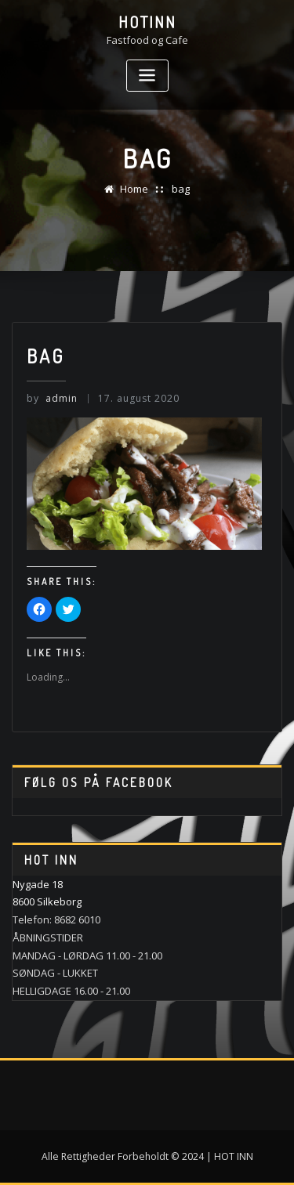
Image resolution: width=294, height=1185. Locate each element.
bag (181, 189)
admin (52, 398)
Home (134, 189)
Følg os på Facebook (98, 782)
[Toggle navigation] (147, 76)
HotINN (147, 22)
